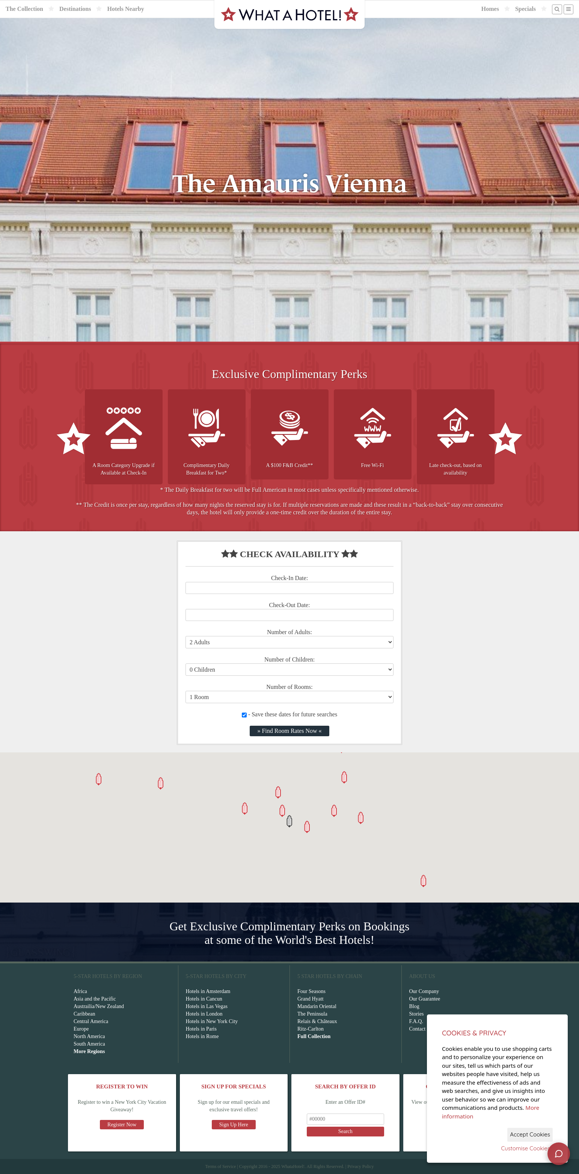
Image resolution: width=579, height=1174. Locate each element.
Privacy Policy (360, 1166)
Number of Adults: (289, 632)
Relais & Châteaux (317, 1021)
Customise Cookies (525, 1148)
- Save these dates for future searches (289, 714)
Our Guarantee (424, 999)
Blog (414, 1006)
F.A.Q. (416, 1021)
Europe (81, 1029)
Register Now (121, 1124)
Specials (525, 9)
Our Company (424, 991)
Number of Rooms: (289, 687)
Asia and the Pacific (95, 999)
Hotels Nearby (125, 9)
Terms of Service (220, 1166)
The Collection (24, 9)
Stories (416, 1014)
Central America (91, 1021)
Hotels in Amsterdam (208, 991)
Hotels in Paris (201, 1029)
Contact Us (421, 1029)
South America (89, 1044)
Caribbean (84, 1014)
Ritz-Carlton (310, 1029)
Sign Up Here (233, 1124)
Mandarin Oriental (316, 1006)
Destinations (75, 9)
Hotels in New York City (212, 1021)
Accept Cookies (530, 1134)
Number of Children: (289, 659)
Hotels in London (204, 1014)
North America (89, 1036)
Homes (490, 9)
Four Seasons (311, 991)
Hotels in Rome (202, 1036)
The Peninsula (312, 1014)
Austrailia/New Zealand (99, 1006)
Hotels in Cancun (204, 999)
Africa (80, 991)
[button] (289, 821)
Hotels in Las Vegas (207, 1006)
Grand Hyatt (310, 999)
